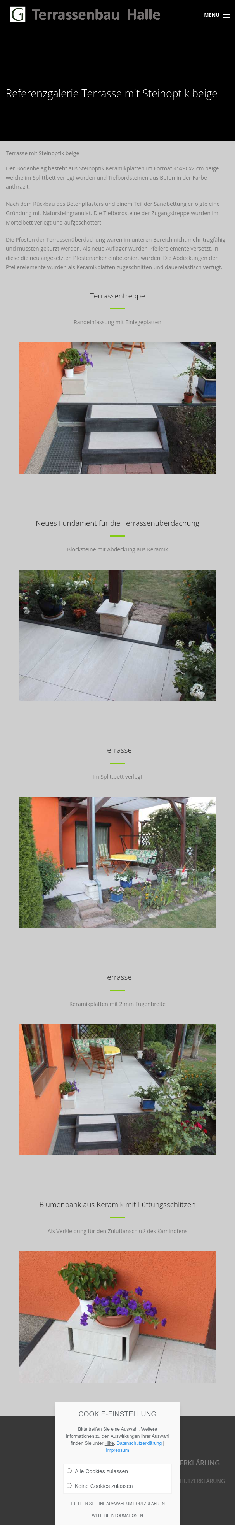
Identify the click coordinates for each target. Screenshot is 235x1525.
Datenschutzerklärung (139, 1446)
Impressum (117, 1453)
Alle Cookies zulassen (97, 1474)
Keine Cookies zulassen (100, 1489)
